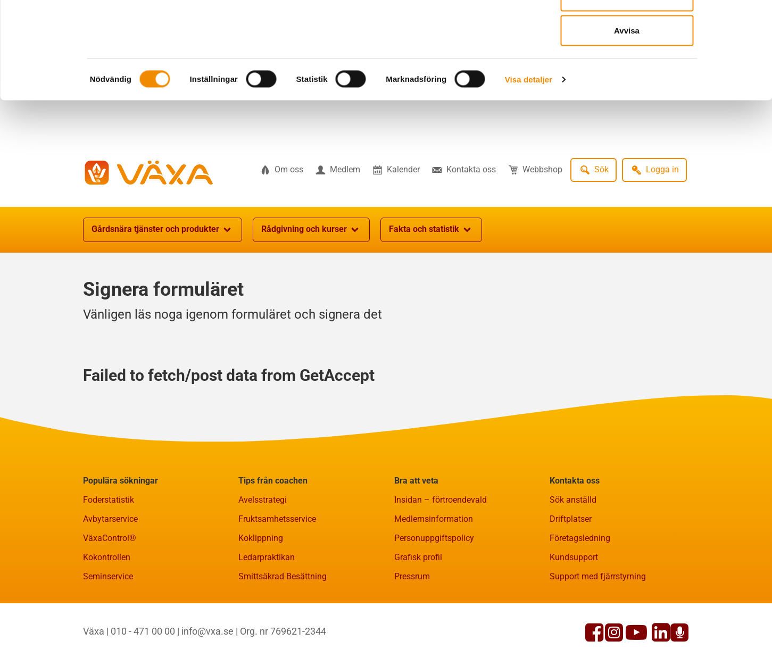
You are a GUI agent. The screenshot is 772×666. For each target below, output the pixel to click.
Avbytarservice (110, 571)
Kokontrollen (106, 609)
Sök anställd (573, 552)
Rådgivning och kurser (311, 282)
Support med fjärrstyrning (598, 628)
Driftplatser (571, 571)
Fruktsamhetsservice (277, 571)
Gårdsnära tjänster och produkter (163, 282)
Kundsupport (574, 609)
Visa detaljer (528, 146)
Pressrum (412, 628)
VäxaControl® (109, 590)
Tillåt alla (627, 27)
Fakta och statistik (431, 282)
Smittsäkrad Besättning (282, 628)
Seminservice (108, 628)
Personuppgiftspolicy (434, 590)
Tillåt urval (627, 63)
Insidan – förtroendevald (440, 552)
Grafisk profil (418, 609)
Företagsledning (580, 590)
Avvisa (627, 97)
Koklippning (260, 590)
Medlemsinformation (433, 571)
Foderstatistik (108, 552)
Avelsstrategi (262, 552)
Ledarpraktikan (266, 609)
